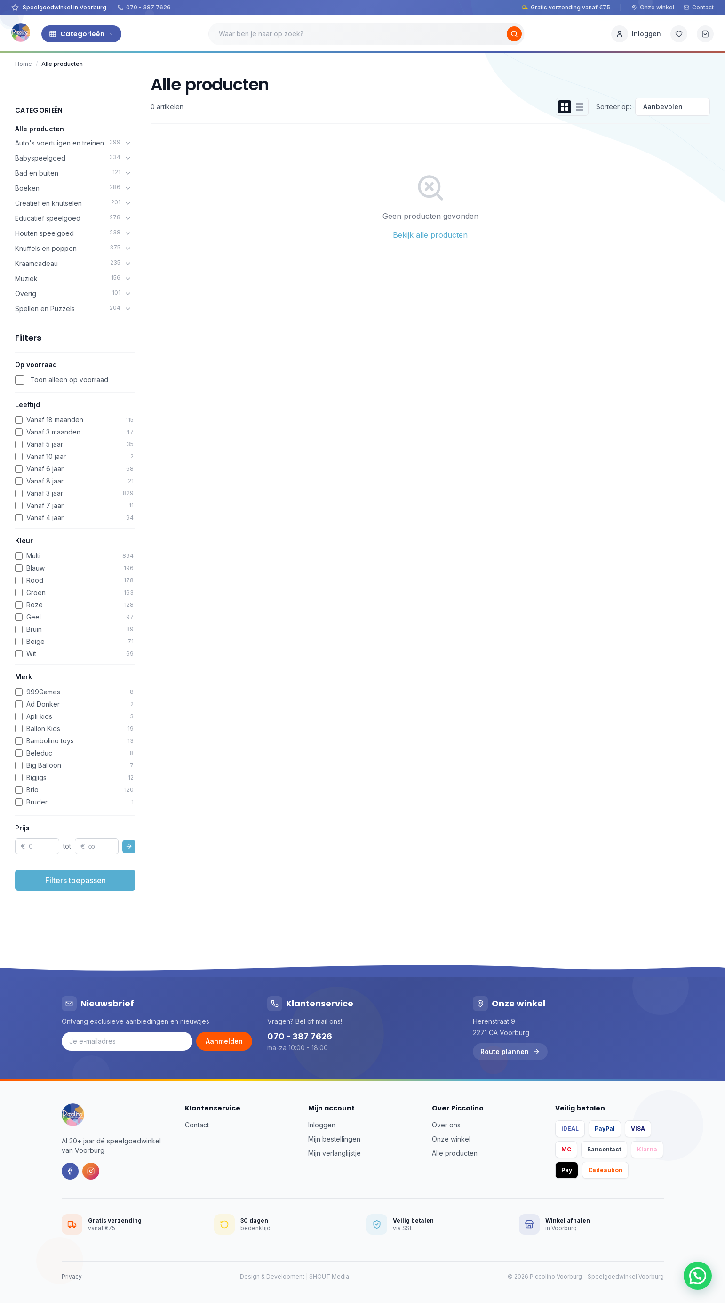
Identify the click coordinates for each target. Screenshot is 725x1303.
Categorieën (81, 34)
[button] (698, 1276)
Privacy (72, 1276)
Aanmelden (224, 1041)
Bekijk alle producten (430, 235)
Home (23, 63)
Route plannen (510, 1051)
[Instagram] (90, 1171)
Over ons (446, 1125)
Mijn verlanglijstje (334, 1153)
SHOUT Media (329, 1276)
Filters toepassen (75, 880)
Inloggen (321, 1125)
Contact (699, 7)
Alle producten (39, 129)
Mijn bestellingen (334, 1139)
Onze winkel (652, 7)
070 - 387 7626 (144, 7)
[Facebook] (70, 1171)
